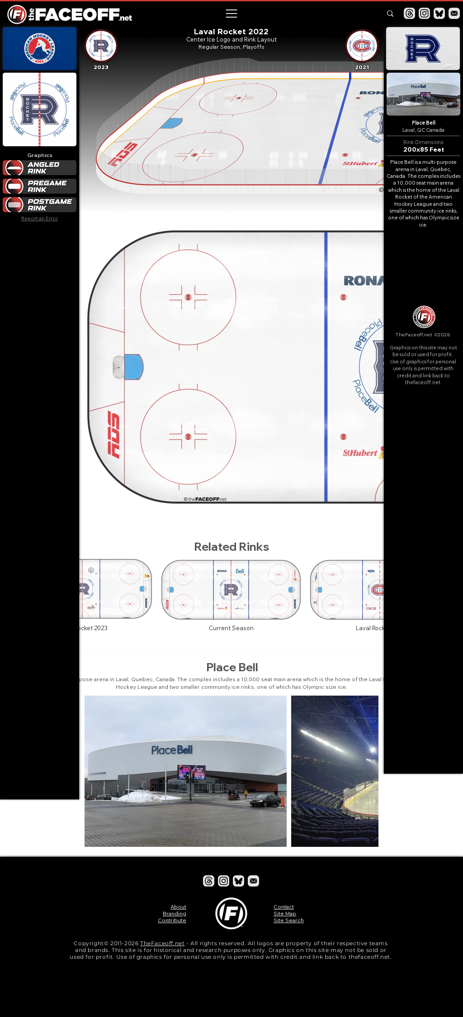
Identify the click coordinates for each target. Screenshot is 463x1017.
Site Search (289, 920)
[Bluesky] (439, 13)
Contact (284, 906)
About (178, 906)
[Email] (454, 13)
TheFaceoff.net (162, 943)
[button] (231, 13)
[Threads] (409, 13)
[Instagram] (424, 13)
